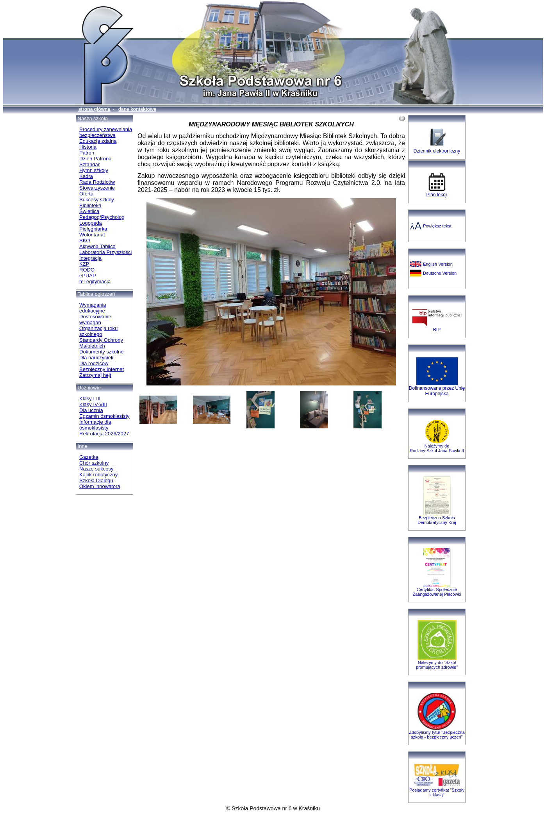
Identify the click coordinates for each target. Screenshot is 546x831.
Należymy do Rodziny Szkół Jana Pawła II (437, 448)
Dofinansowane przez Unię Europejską (437, 390)
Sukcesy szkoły (96, 199)
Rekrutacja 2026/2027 (104, 434)
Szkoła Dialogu (96, 480)
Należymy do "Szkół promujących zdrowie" (437, 664)
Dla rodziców (93, 363)
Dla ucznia (91, 410)
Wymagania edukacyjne (92, 308)
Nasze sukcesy (96, 469)
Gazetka (88, 457)
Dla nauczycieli (96, 357)
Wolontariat (92, 235)
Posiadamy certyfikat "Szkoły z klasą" (436, 792)
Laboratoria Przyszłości (105, 252)
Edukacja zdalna (97, 141)
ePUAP (87, 276)
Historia (87, 147)
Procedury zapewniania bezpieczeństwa (105, 132)
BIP (437, 329)
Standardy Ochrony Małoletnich (101, 343)
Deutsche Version (440, 273)
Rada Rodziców (97, 182)
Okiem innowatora (99, 486)
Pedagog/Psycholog (102, 217)
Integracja (90, 258)
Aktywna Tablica (97, 246)
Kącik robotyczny (98, 475)
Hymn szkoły (93, 170)
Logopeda (90, 223)
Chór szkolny (94, 463)
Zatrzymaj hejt (95, 375)
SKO (84, 240)
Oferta (86, 194)
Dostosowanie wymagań (95, 319)
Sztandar (89, 164)
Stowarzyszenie (97, 188)
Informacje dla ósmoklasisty (95, 425)
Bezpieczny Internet (101, 369)
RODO (87, 270)
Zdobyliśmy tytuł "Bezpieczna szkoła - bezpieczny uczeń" (437, 734)
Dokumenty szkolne (101, 352)
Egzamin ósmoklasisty (104, 416)
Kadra (86, 176)
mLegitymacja (95, 281)
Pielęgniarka (93, 229)
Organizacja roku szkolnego (98, 331)
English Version (438, 264)
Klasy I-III (89, 398)
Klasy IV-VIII (93, 404)
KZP (84, 264)
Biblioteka (90, 205)
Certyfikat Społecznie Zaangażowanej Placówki (436, 592)
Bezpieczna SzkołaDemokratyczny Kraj (437, 520)
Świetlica (89, 211)
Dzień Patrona (95, 159)
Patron (86, 153)
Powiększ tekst (437, 226)
